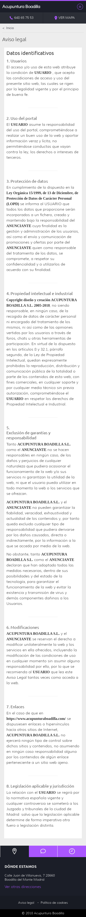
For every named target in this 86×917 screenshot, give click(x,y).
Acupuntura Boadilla (21, 6)
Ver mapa (65, 18)
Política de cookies (54, 903)
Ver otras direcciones (23, 887)
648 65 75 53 (21, 18)
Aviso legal (26, 903)
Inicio (8, 28)
